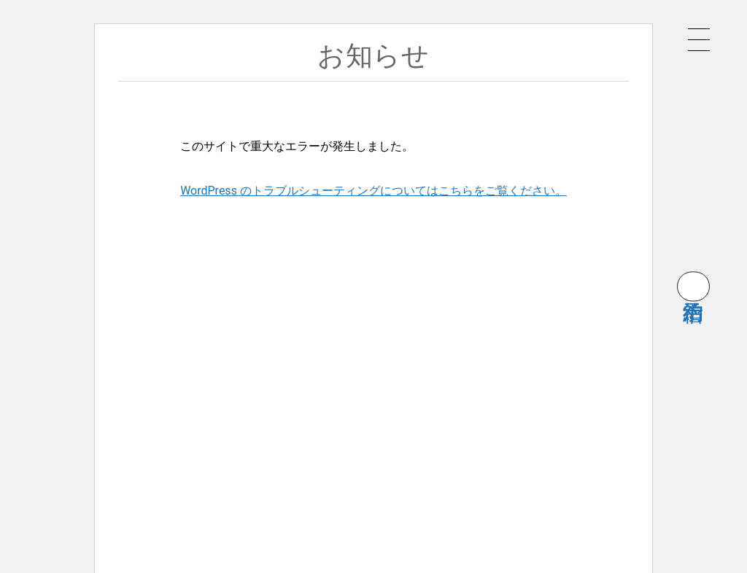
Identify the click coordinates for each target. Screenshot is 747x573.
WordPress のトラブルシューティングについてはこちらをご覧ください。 (373, 191)
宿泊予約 (693, 286)
